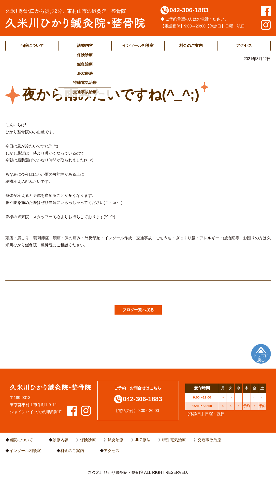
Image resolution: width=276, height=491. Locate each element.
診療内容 (85, 45)
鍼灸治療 (115, 440)
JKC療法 (142, 440)
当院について (32, 45)
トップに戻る (261, 358)
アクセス (244, 45)
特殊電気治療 (174, 440)
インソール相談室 (138, 45)
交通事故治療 (209, 440)
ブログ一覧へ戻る (138, 310)
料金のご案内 (191, 45)
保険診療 (88, 440)
